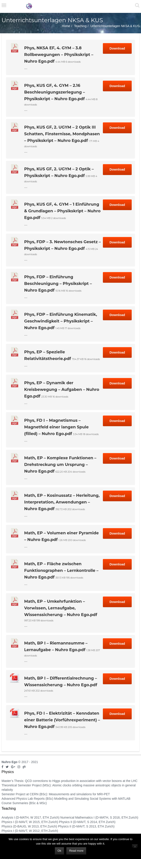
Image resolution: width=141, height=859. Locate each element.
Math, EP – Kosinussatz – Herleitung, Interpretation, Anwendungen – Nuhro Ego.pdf (62, 502)
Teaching (80, 26)
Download (117, 48)
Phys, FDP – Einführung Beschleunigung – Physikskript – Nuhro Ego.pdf (58, 283)
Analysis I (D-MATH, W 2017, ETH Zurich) (30, 817)
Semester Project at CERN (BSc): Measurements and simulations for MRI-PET (56, 794)
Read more (76, 850)
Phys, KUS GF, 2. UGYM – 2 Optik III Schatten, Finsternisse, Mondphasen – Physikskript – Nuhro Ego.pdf (62, 134)
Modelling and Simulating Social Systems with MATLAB (92, 798)
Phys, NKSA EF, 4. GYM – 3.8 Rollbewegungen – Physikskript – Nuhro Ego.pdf (58, 55)
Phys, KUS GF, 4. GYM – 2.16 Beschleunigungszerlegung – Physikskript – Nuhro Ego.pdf (54, 92)
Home (66, 26)
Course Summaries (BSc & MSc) (24, 803)
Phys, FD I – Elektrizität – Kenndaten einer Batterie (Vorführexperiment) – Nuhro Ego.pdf (62, 720)
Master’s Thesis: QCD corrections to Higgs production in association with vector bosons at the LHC (69, 781)
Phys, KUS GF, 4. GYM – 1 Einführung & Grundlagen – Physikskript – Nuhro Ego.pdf (62, 211)
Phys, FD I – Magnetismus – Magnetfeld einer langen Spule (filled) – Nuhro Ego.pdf (56, 427)
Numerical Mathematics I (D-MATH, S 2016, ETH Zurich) (99, 817)
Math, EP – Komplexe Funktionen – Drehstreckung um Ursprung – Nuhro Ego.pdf (60, 464)
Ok (59, 850)
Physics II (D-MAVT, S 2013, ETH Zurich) (86, 826)
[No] (135, 845)
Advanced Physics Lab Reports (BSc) (27, 798)
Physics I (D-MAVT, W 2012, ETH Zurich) (30, 831)
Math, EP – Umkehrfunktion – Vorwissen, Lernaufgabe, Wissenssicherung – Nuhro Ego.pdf (60, 608)
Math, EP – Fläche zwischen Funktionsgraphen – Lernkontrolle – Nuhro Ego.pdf (61, 570)
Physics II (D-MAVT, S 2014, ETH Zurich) (87, 822)
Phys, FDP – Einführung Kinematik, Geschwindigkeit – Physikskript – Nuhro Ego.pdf (60, 321)
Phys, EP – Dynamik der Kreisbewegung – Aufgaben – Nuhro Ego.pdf (61, 389)
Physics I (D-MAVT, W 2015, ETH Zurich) (30, 822)
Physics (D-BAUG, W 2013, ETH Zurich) (29, 826)
